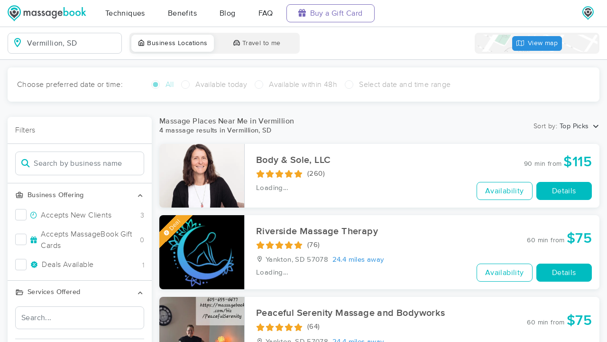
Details (564, 191)
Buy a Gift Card (330, 13)
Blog (228, 13)
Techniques (125, 13)
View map (537, 43)
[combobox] (72, 43)
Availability (504, 191)
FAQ (265, 13)
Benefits (182, 13)
